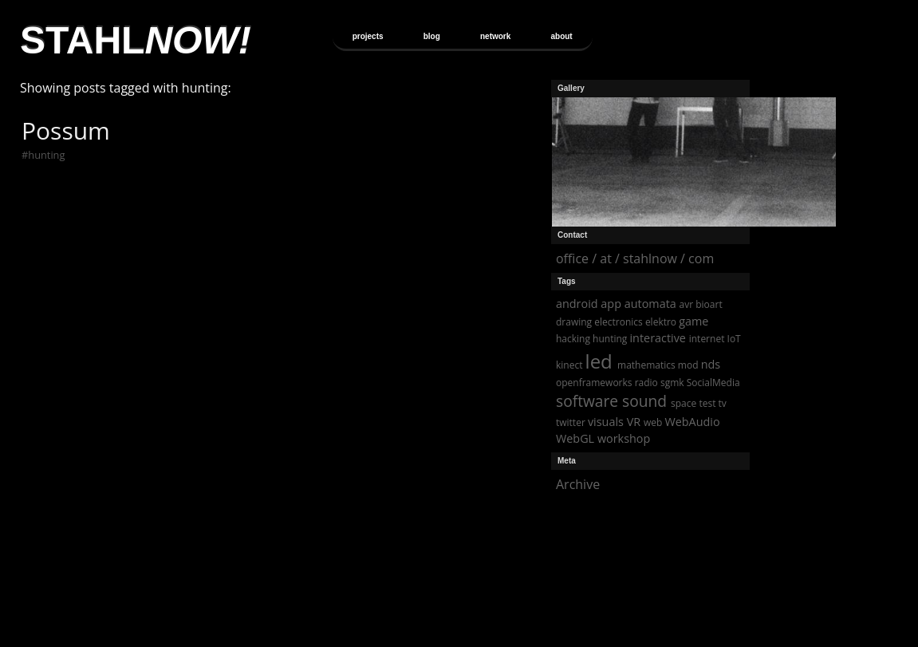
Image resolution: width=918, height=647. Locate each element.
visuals (606, 421)
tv (723, 403)
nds (711, 364)
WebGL (575, 438)
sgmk (672, 382)
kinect (569, 365)
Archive (578, 484)
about (561, 36)
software (587, 401)
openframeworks (594, 382)
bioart (708, 304)
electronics (618, 322)
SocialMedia (713, 382)
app (611, 303)
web (653, 422)
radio (646, 382)
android (577, 303)
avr (687, 304)
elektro (660, 322)
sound (644, 401)
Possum (66, 130)
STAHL (135, 40)
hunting (46, 155)
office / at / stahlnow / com (635, 258)
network (495, 36)
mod (688, 365)
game (693, 321)
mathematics (646, 365)
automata (650, 303)
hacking (573, 338)
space (683, 403)
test (707, 403)
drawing (574, 322)
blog (432, 36)
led (599, 361)
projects (368, 36)
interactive (657, 337)
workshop (623, 438)
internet (707, 338)
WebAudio (691, 421)
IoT (734, 338)
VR (633, 421)
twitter (570, 422)
